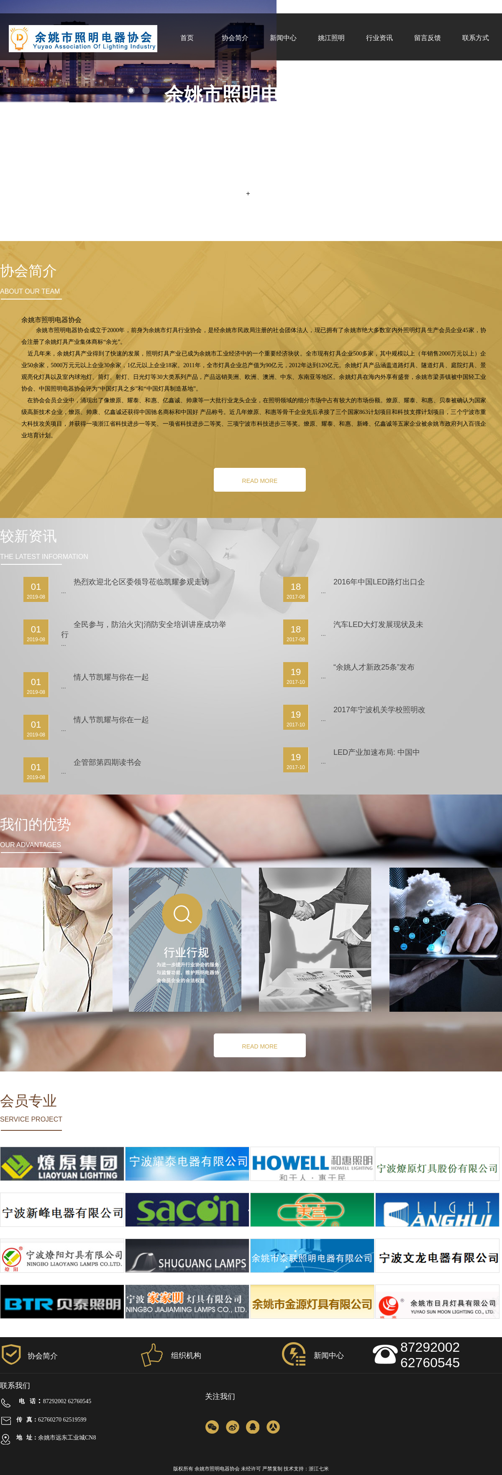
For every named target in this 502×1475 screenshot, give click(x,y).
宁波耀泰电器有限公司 (187, 1186)
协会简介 (235, 37)
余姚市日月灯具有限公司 (437, 1323)
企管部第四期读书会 (107, 762)
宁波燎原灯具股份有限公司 (437, 1186)
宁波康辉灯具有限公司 (437, 1232)
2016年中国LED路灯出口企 (379, 582)
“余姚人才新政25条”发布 (374, 667)
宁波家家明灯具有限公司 (187, 1323)
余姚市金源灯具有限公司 (312, 1323)
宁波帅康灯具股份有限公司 (187, 1232)
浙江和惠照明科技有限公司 (312, 1186)
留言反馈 (427, 37)
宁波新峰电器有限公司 (62, 1232)
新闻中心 (283, 37)
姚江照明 (331, 37)
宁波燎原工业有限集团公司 (62, 1186)
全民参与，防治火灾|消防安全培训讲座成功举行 (143, 629)
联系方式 (475, 37)
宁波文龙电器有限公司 (437, 1277)
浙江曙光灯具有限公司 (187, 1277)
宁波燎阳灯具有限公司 (62, 1277)
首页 (187, 37)
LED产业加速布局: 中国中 (376, 752)
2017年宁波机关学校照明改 (379, 710)
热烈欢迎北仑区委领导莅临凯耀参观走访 (141, 582)
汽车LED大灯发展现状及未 (378, 624)
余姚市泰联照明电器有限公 (312, 1277)
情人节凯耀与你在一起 (111, 677)
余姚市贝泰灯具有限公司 (62, 1323)
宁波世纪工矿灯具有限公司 (312, 1232)
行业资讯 (379, 37)
